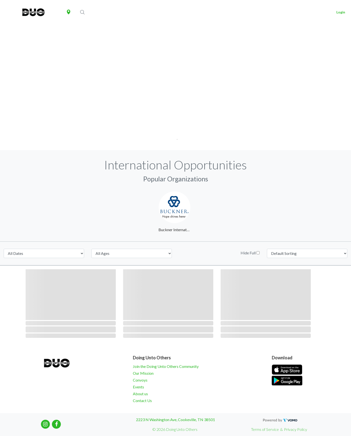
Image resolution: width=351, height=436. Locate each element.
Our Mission (143, 373)
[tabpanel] (175, 87)
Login (340, 12)
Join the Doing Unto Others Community (166, 366)
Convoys (140, 380)
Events (138, 386)
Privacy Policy (295, 429)
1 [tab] (175, 138)
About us (140, 393)
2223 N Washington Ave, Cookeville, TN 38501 (175, 419)
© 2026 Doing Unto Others (174, 429)
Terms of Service (265, 429)
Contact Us (142, 400)
